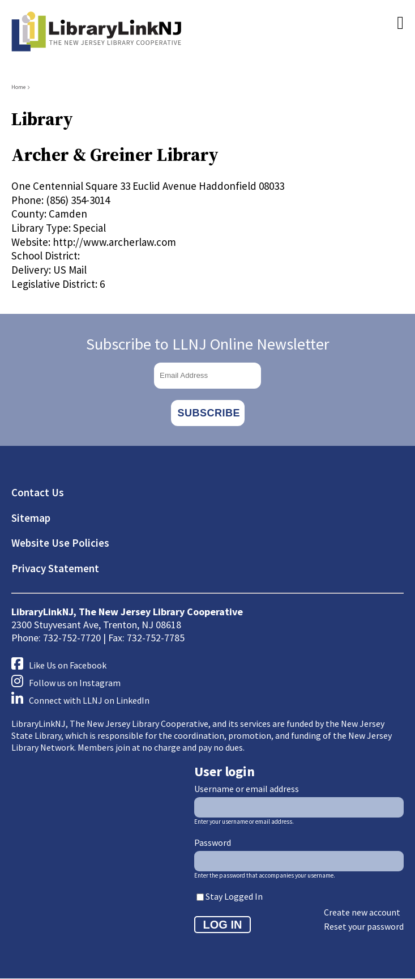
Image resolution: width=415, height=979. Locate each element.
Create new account (362, 912)
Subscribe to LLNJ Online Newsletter (208, 344)
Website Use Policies (60, 543)
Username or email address (246, 788)
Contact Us (37, 492)
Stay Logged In (234, 896)
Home (18, 87)
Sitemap (30, 518)
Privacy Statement (55, 568)
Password (212, 842)
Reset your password (364, 926)
